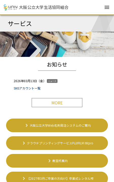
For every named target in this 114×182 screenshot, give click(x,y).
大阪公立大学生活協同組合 (43, 7)
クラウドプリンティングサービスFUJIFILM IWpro (57, 143)
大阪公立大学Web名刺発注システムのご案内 (57, 125)
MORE (57, 103)
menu (107, 7)
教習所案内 (57, 161)
